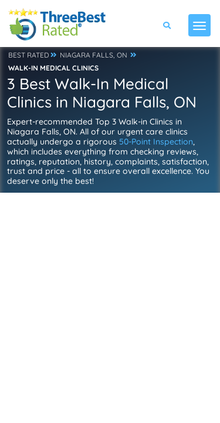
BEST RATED (28, 55)
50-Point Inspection (156, 141)
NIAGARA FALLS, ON (93, 55)
